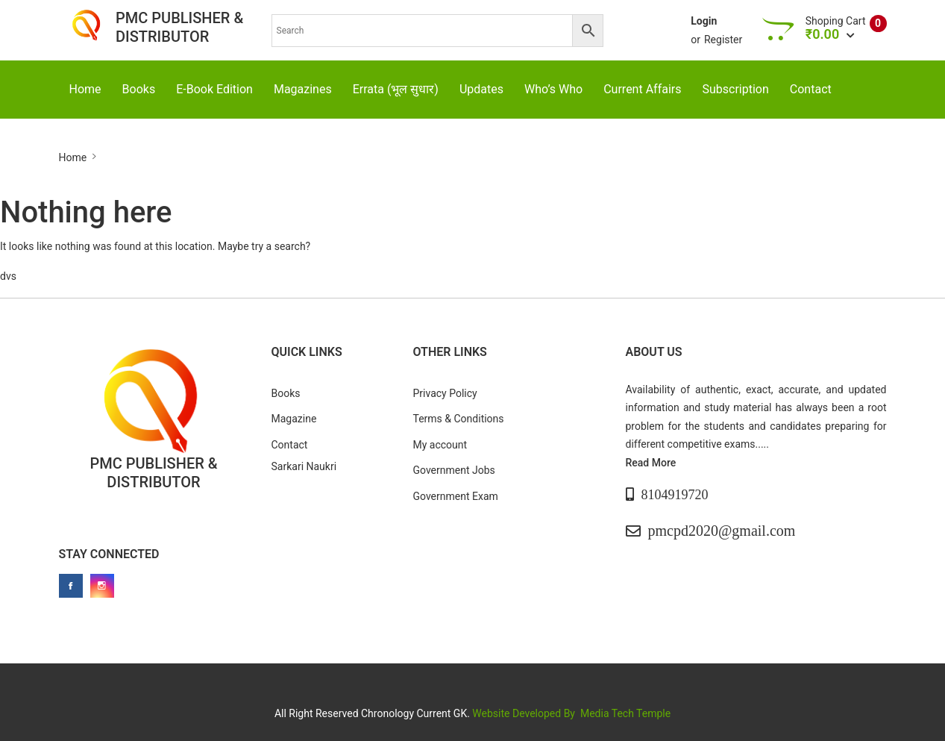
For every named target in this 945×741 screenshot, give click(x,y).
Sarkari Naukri (304, 466)
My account (440, 445)
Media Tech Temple (625, 713)
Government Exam (455, 496)
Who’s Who (553, 89)
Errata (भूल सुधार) (396, 89)
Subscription (736, 89)
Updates (481, 89)
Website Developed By (524, 713)
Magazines (303, 89)
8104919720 (675, 494)
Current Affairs (642, 89)
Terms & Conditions (458, 419)
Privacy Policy (445, 393)
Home (85, 89)
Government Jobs (454, 470)
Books (139, 89)
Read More (651, 463)
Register (723, 40)
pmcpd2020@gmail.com (722, 530)
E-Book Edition (214, 89)
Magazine (294, 419)
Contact (811, 89)
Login (704, 21)
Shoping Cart (836, 21)
